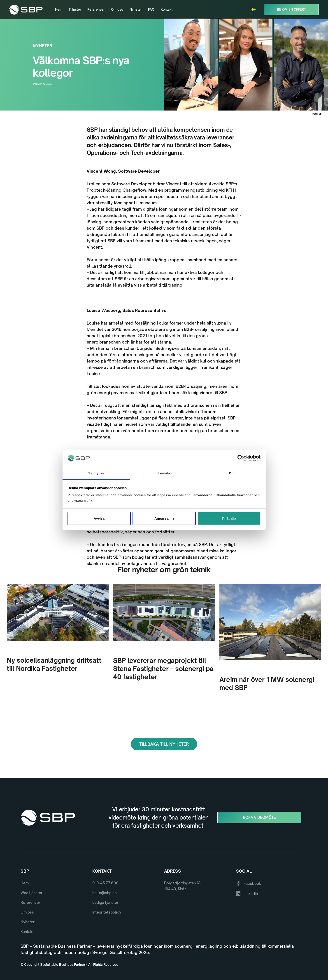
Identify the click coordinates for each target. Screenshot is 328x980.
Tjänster (75, 9)
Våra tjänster (31, 892)
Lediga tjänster (105, 902)
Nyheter (136, 9)
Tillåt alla (229, 518)
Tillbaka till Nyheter (164, 744)
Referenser (96, 9)
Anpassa (164, 518)
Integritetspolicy (106, 912)
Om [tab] (232, 473)
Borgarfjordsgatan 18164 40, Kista (182, 886)
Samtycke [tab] (96, 473)
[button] (254, 9)
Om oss (117, 9)
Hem (58, 9)
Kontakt (166, 9)
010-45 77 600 (105, 883)
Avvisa (99, 518)
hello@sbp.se (104, 892)
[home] (26, 9)
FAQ (151, 9)
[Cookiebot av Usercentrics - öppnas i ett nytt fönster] (241, 458)
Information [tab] (164, 473)
